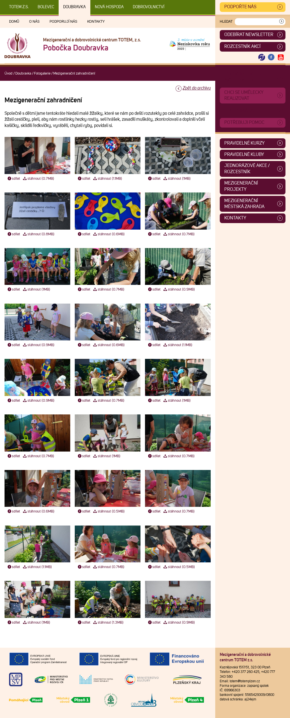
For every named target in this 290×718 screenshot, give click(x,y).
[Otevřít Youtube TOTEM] (280, 57)
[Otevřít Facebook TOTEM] (271, 57)
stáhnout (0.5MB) (109, 511)
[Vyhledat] (281, 21)
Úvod (8, 73)
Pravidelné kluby (244, 154)
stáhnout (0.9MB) (179, 289)
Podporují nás (63, 22)
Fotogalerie (42, 73)
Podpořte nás (240, 7)
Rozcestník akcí (242, 46)
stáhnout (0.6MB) (109, 234)
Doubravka (74, 7)
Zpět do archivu (197, 88)
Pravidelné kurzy (244, 143)
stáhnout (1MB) (177, 179)
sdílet (13, 179)
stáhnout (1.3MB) (108, 622)
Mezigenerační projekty (241, 186)
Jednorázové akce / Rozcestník (247, 168)
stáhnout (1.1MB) (107, 179)
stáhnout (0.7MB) (38, 179)
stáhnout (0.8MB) (38, 234)
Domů (14, 22)
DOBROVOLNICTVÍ (148, 7)
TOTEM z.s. (19, 7)
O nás (34, 22)
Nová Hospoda (109, 7)
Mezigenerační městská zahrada (244, 203)
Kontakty (96, 22)
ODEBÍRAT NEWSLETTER (248, 34)
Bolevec (46, 7)
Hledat (226, 22)
